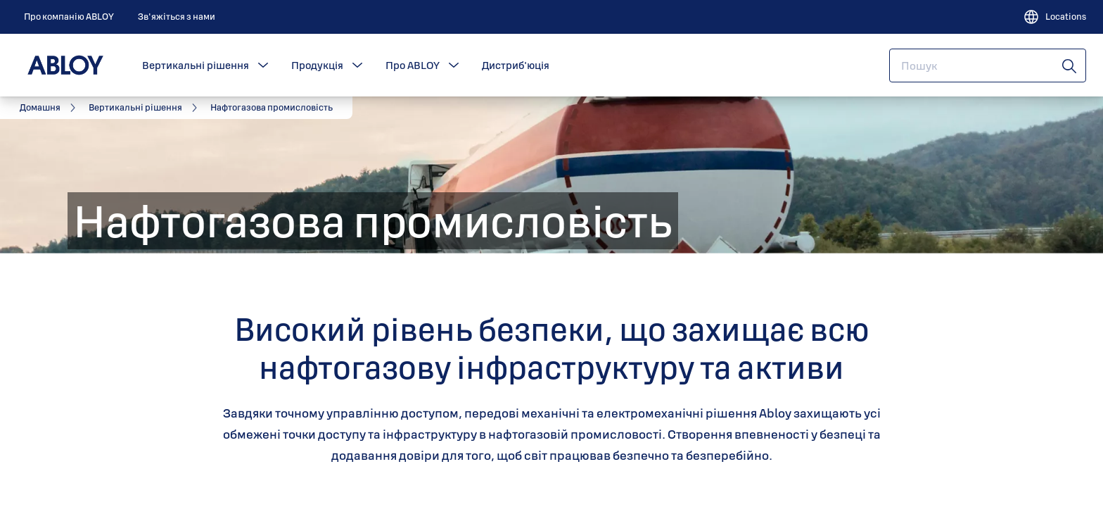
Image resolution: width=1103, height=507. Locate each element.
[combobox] (987, 65)
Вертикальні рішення (195, 65)
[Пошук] (1070, 65)
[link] (69, 17)
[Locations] (1054, 17)
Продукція (317, 65)
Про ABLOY (412, 65)
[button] (263, 65)
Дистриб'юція (515, 65)
